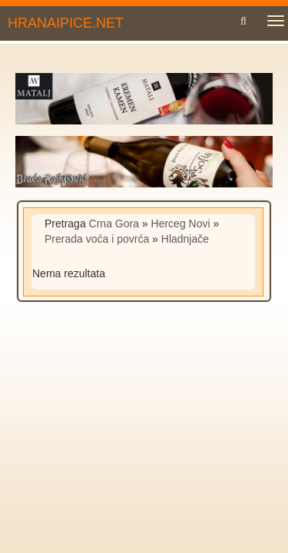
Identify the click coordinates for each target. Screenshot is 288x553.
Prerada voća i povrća (97, 239)
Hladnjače (185, 239)
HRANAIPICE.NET (66, 23)
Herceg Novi (180, 223)
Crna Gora (114, 223)
